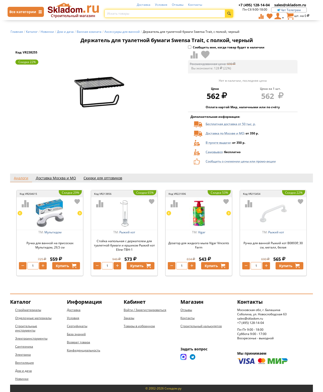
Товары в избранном (139, 326)
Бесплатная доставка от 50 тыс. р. (231, 124)
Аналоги (21, 178)
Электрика (23, 354)
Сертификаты (77, 326)
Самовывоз (214, 152)
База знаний (76, 334)
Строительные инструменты (26, 328)
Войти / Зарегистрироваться (145, 310)
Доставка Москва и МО (56, 178)
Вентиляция (24, 362)
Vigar (201, 232)
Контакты (195, 5)
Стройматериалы (28, 310)
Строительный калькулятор (201, 326)
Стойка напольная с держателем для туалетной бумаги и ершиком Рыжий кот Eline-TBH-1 (124, 245)
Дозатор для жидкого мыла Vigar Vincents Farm (198, 245)
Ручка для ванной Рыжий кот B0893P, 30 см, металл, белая (273, 245)
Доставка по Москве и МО (225, 133)
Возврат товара (78, 342)
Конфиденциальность (83, 350)
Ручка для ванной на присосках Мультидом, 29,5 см (49, 245)
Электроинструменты (31, 338)
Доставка (143, 5)
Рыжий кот (127, 232)
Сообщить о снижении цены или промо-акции (241, 161)
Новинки (22, 379)
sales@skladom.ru (290, 5)
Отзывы (177, 5)
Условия (161, 5)
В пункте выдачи (218, 143)
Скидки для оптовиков (103, 178)
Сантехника (24, 346)
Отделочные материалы (33, 318)
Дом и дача (23, 371)
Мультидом (53, 232)
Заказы (129, 318)
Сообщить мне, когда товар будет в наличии (226, 47)
